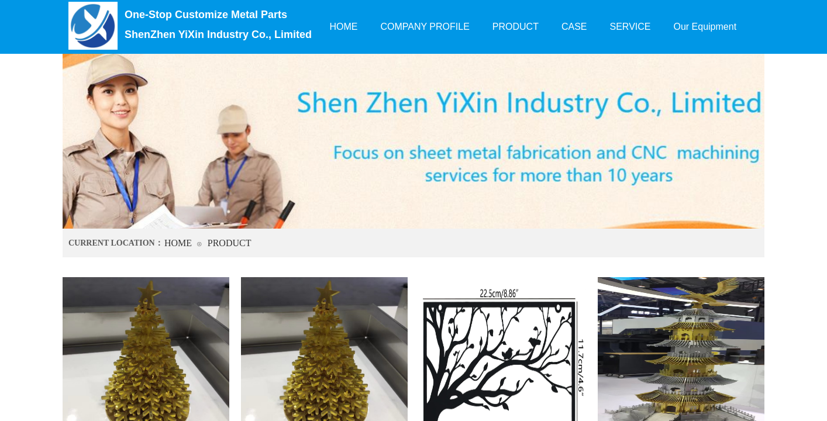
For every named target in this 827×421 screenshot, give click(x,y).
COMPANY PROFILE (425, 27)
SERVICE (630, 27)
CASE (574, 27)
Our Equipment (704, 27)
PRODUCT (229, 243)
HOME (178, 243)
